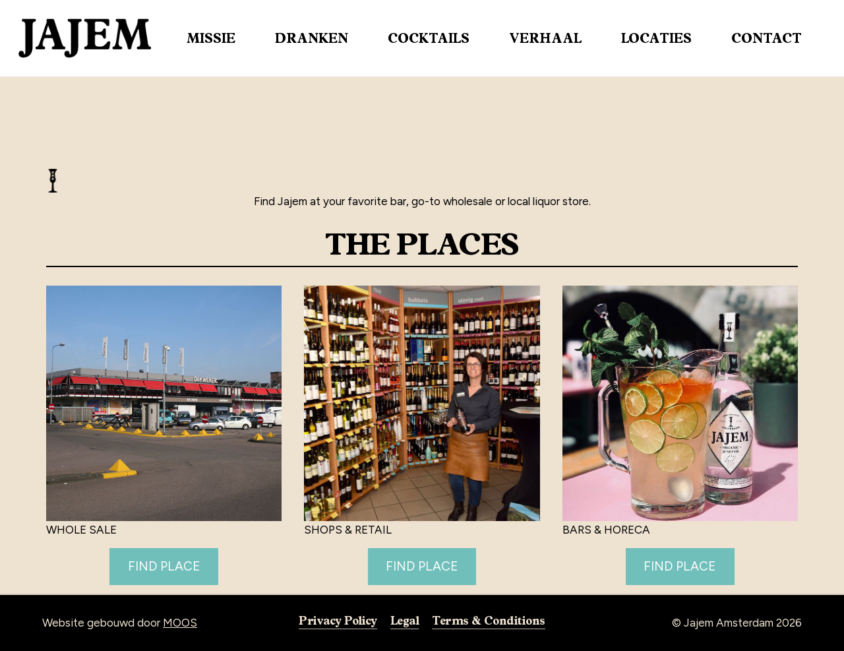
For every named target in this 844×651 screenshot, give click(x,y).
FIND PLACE (164, 566)
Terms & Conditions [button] (488, 620)
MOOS (180, 622)
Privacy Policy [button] (338, 620)
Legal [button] (404, 620)
